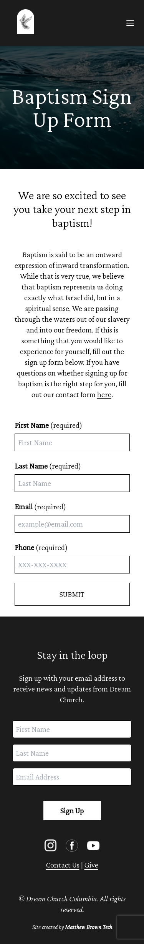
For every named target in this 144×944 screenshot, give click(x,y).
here (104, 394)
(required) (48, 425)
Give (91, 865)
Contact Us (62, 865)
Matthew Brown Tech (88, 927)
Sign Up (72, 810)
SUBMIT (72, 594)
